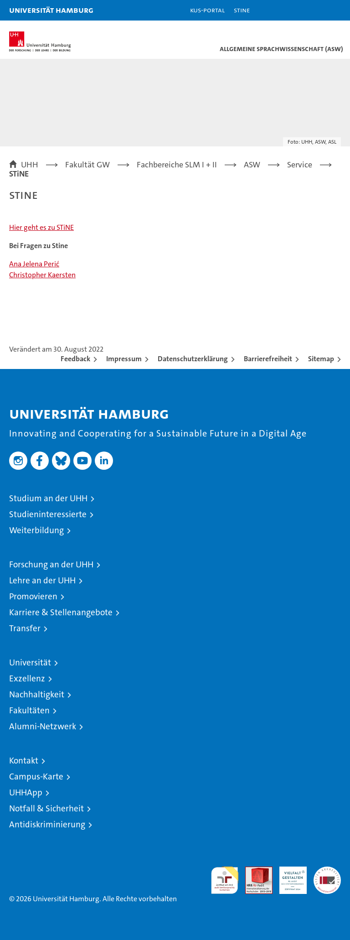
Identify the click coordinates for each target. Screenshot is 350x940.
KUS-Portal (207, 10)
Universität (30, 662)
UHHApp (25, 792)
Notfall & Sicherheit (46, 808)
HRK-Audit (288, 876)
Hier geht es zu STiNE (41, 227)
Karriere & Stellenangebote (61, 612)
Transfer (25, 628)
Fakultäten (29, 710)
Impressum (124, 359)
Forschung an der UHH (51, 564)
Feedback (75, 359)
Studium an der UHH (48, 498)
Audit (253, 871)
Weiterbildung (36, 530)
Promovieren (33, 596)
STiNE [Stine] (242, 10)
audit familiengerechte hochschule (224, 880)
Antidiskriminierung (47, 824)
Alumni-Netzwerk (42, 726)
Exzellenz (27, 678)
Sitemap (321, 359)
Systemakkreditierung (327, 871)
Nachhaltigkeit (36, 694)
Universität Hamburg (51, 10)
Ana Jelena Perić (34, 264)
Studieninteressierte (48, 514)
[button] (314, 10)
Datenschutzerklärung (193, 359)
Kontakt (23, 760)
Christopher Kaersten (42, 275)
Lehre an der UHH (42, 580)
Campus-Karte (36, 776)
